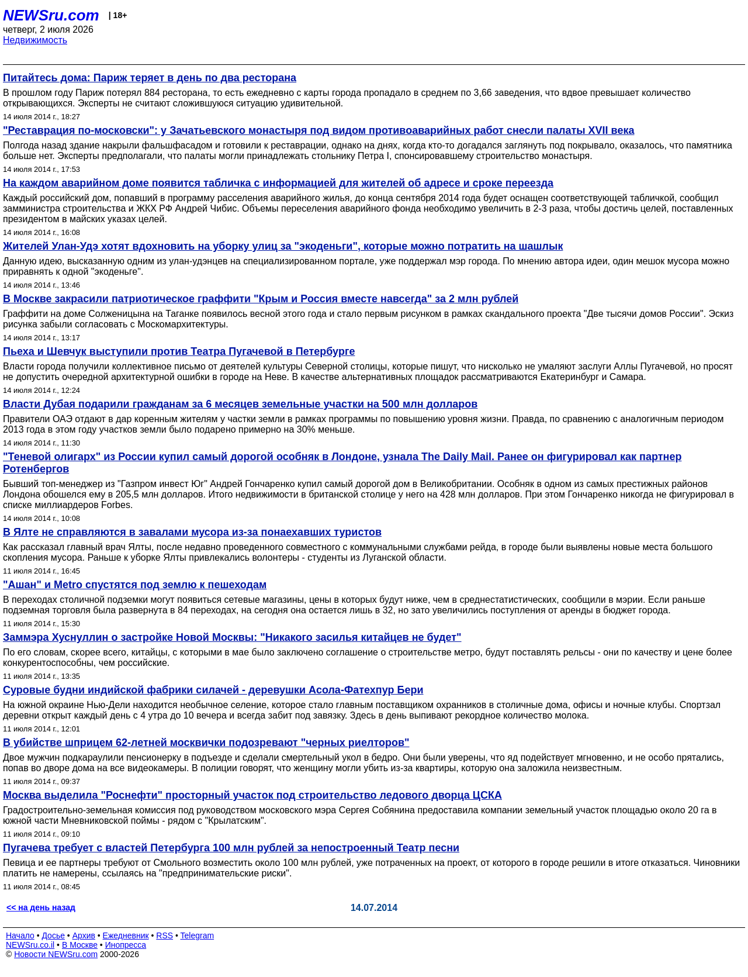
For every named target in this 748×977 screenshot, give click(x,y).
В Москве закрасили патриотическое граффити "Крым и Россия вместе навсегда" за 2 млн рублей (260, 299)
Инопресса (126, 945)
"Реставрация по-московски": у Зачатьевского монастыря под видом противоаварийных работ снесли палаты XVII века (318, 130)
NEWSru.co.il (30, 945)
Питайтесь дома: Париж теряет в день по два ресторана (149, 78)
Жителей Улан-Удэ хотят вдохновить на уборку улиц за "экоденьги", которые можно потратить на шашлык (283, 246)
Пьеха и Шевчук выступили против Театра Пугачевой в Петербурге (179, 351)
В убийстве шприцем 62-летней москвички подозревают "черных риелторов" (206, 742)
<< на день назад (40, 907)
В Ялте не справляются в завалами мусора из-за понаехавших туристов (192, 532)
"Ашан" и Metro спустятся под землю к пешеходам (134, 585)
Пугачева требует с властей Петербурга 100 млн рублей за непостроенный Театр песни (231, 848)
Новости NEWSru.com (56, 954)
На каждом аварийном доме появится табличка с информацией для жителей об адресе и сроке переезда (278, 183)
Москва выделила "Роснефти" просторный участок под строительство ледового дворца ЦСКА (252, 795)
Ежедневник (126, 935)
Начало (20, 935)
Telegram (197, 935)
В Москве (80, 945)
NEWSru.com (51, 15)
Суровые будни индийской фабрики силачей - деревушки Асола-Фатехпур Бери (213, 690)
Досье (53, 935)
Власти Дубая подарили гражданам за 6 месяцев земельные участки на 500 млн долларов (240, 404)
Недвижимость (35, 40)
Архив (83, 935)
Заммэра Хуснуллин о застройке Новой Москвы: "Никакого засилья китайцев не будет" (232, 637)
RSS (164, 935)
